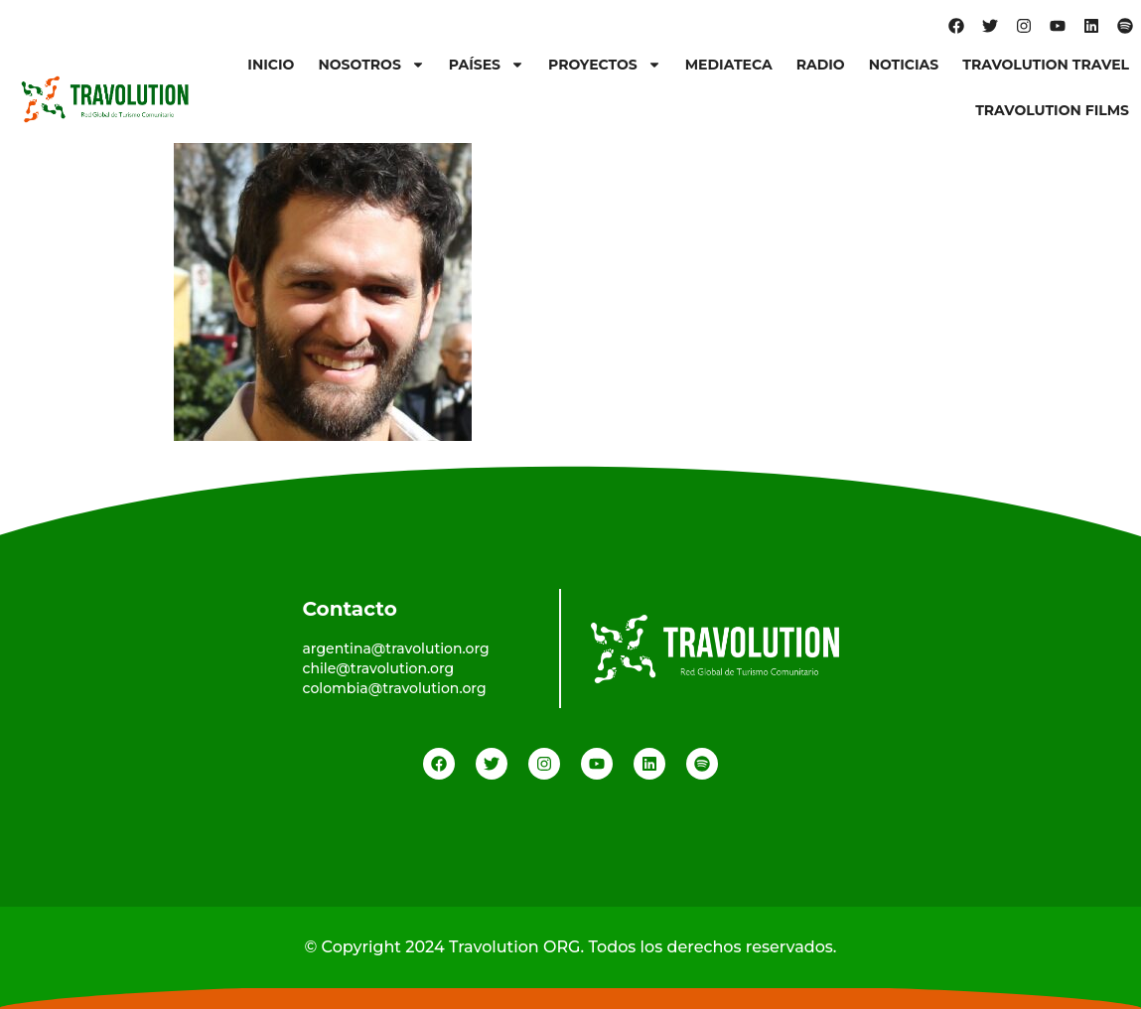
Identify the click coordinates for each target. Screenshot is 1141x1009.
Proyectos (604, 64)
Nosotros (371, 64)
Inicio (270, 64)
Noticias (904, 64)
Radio (820, 64)
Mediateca (729, 64)
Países (486, 64)
